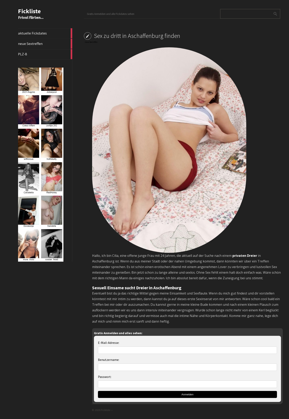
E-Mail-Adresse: (108, 343)
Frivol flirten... (31, 17)
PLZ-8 (45, 54)
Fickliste (29, 11)
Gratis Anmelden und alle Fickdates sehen (110, 14)
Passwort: (104, 377)
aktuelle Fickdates (45, 33)
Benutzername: (108, 360)
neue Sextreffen (45, 44)
